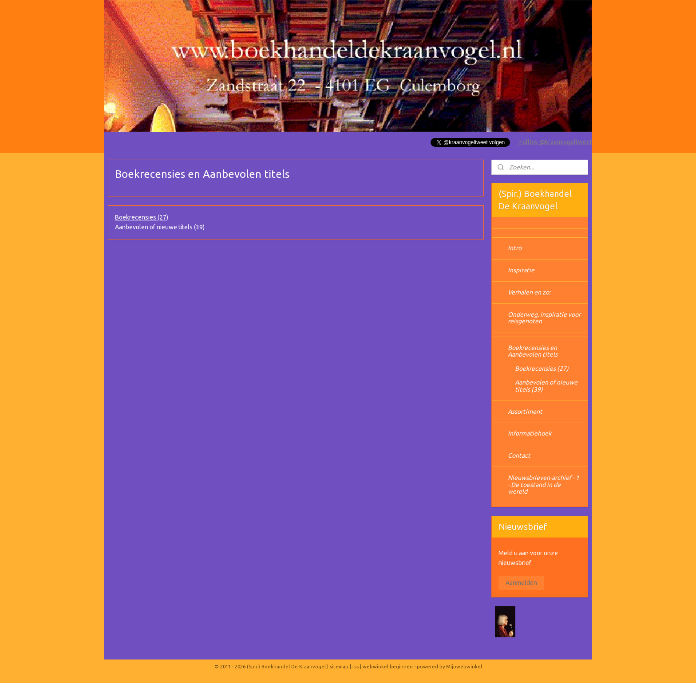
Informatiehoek (529, 433)
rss (355, 666)
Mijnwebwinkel (464, 666)
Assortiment (525, 411)
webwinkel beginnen (388, 666)
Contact (519, 455)
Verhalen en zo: (529, 292)
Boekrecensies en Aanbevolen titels (533, 351)
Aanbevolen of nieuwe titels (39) (160, 227)
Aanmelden (521, 582)
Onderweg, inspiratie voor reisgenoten (544, 318)
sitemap (339, 666)
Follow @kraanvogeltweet (555, 141)
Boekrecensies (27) (141, 217)
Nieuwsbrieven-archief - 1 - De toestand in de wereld (543, 484)
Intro (515, 247)
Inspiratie (521, 270)
